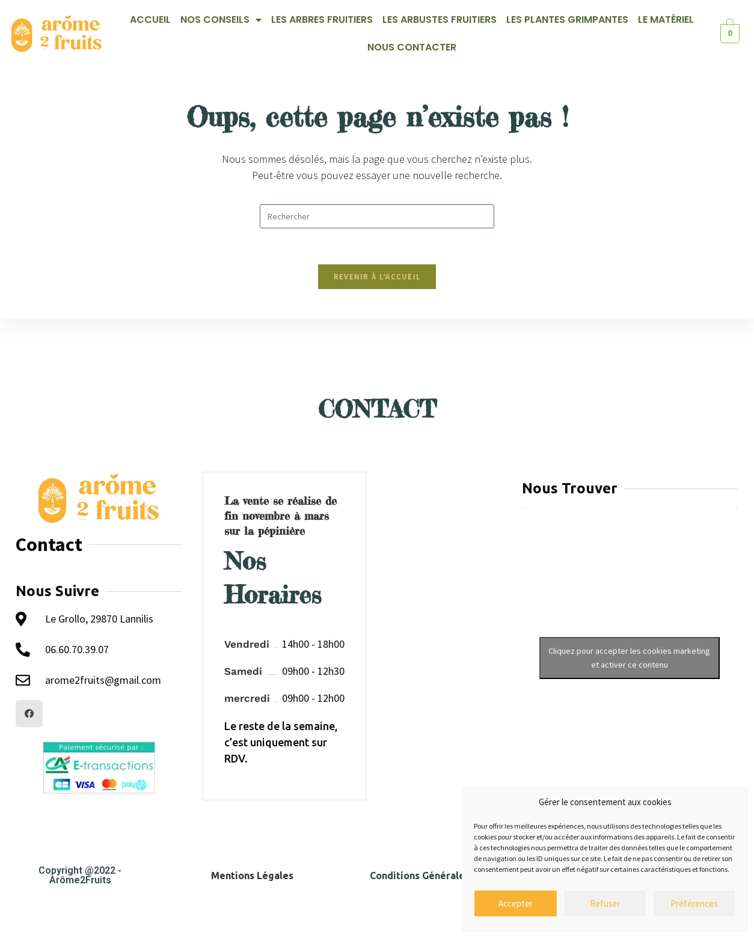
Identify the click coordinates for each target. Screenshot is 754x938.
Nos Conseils (221, 20)
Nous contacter (411, 47)
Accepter (515, 903)
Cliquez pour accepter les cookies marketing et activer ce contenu (629, 657)
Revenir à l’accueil (377, 277)
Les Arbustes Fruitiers (439, 19)
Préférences (694, 903)
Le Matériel (666, 19)
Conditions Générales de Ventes (445, 875)
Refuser (605, 903)
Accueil (150, 19)
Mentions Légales (252, 875)
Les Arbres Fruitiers (322, 19)
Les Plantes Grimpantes (567, 19)
